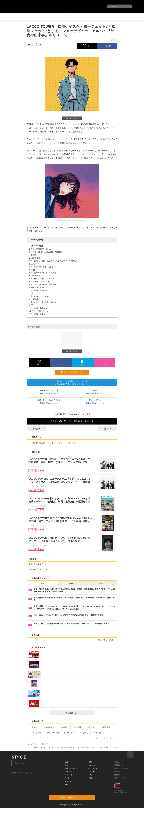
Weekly (72, 583)
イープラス (31, 744)
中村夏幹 (76, 727)
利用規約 (117, 775)
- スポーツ (67, 781)
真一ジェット (72, 443)
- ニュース (92, 765)
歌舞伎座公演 (47, 727)
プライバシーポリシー (122, 778)
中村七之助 (104, 727)
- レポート (92, 771)
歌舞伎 (33, 727)
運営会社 (117, 762)
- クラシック (68, 771)
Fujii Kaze (90, 727)
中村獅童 (63, 727)
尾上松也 (96, 733)
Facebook (20, 763)
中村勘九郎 (35, 733)
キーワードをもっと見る (105, 738)
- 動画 (90, 762)
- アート (66, 778)
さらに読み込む (79, 713)
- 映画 (66, 785)
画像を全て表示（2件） (72, 118)
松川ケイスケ (55, 443)
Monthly (102, 583)
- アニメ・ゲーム (70, 775)
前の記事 (34, 429)
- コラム (91, 775)
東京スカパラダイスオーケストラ (59, 733)
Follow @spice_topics (49, 393)
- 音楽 (66, 762)
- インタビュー (93, 768)
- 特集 (90, 778)
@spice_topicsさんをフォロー (24, 773)
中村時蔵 (83, 733)
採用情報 (117, 771)
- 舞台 (66, 765)
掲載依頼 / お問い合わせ (122, 768)
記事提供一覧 (118, 765)
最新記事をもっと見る (106, 640)
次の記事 (110, 429)
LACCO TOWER (37, 443)
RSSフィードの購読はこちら (74, 372)
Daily (42, 583)
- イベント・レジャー (71, 768)
